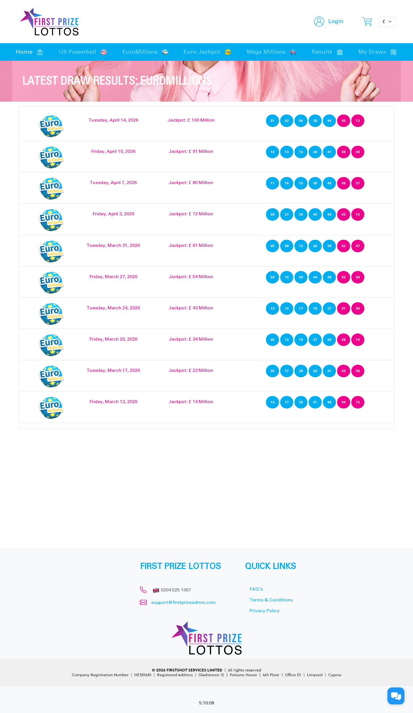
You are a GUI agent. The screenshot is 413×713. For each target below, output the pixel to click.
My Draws (377, 52)
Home (30, 52)
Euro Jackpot (207, 52)
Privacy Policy (264, 610)
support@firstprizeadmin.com (183, 602)
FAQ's (256, 589)
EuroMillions (145, 52)
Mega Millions (272, 52)
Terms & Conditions (271, 600)
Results (327, 52)
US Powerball (83, 52)
